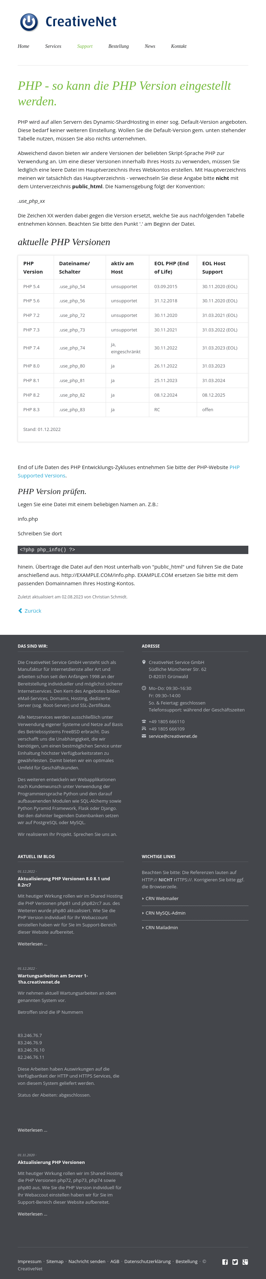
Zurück (33, 610)
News (150, 46)
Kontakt (178, 46)
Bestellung (118, 46)
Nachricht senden (87, 1261)
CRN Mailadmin (162, 927)
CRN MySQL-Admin (166, 913)
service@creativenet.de (173, 736)
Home (23, 46)
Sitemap (55, 1261)
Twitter (235, 1262)
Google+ (245, 1262)
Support (84, 46)
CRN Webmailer (162, 898)
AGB (114, 1261)
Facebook (225, 1262)
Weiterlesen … (32, 944)
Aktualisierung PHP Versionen (51, 1162)
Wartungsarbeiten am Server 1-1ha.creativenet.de (53, 979)
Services (53, 46)
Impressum (30, 1261)
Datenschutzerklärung (147, 1261)
